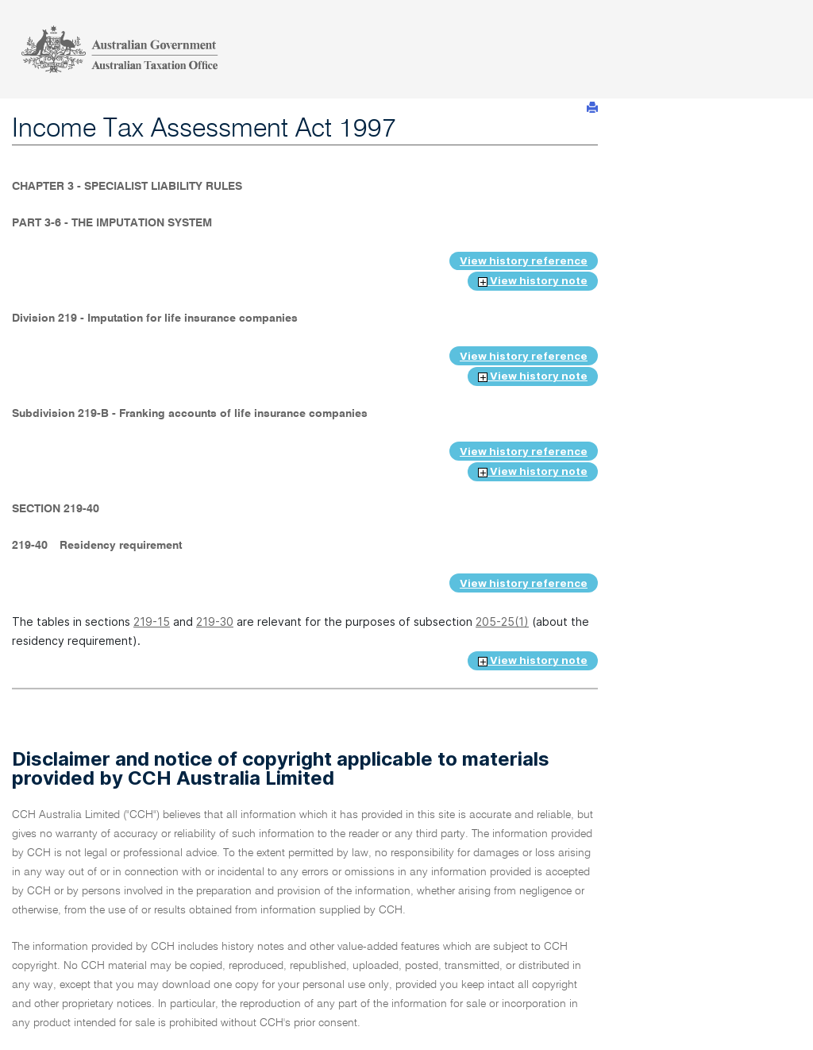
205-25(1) (502, 621)
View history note (533, 280)
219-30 (214, 621)
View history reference (524, 260)
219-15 (151, 621)
